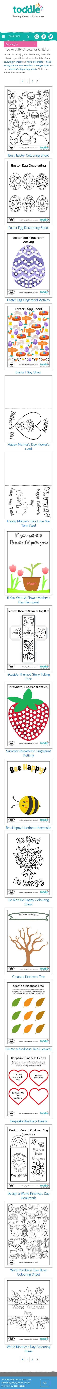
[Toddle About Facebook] (44, 36)
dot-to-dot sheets (34, 61)
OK (45, 1383)
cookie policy (19, 1385)
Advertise (14, 36)
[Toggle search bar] (28, 36)
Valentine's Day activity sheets (23, 68)
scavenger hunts (41, 65)
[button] (20, 44)
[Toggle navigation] (3, 36)
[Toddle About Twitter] (51, 36)
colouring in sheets (13, 61)
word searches (26, 65)
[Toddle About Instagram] (37, 36)
